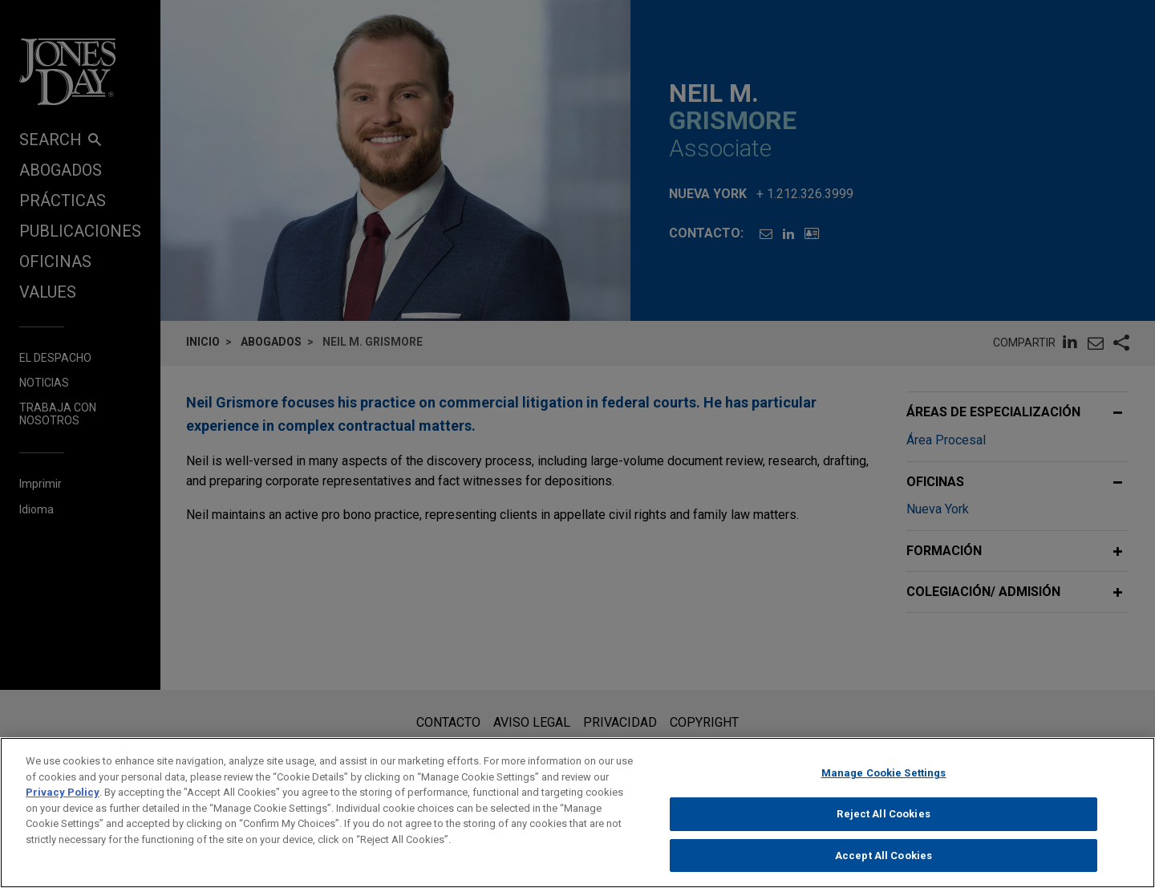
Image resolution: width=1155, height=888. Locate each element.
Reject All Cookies (883, 823)
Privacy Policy (62, 802)
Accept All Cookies (883, 864)
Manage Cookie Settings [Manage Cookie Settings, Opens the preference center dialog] (883, 782)
